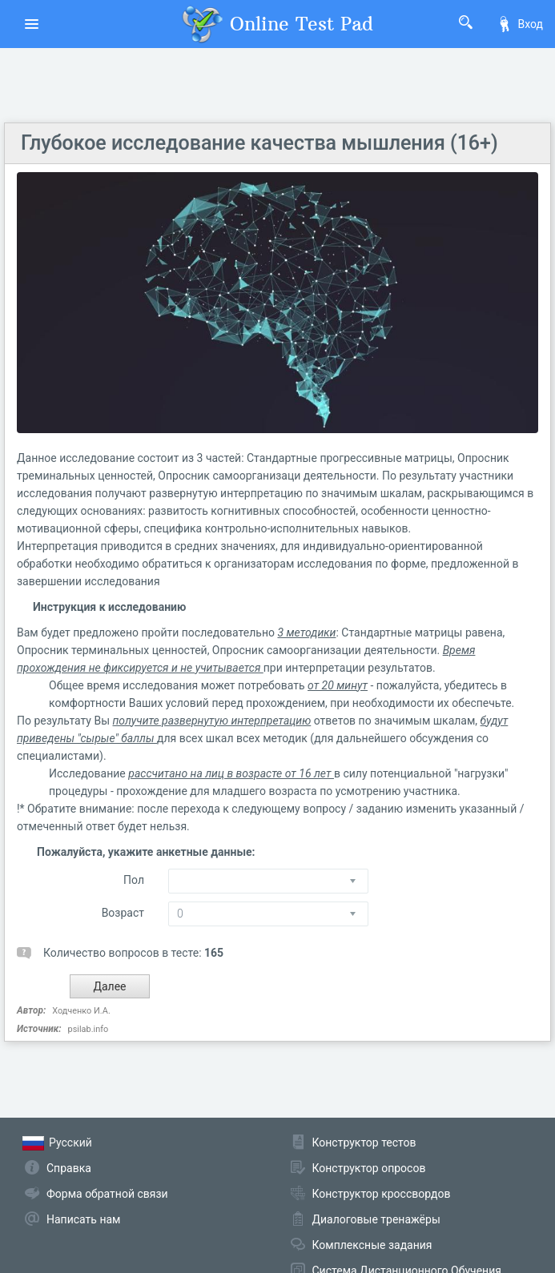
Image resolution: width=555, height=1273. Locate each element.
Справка (68, 1168)
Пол (133, 879)
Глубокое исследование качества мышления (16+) (259, 143)
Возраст (123, 912)
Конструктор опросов (369, 1168)
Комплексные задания (372, 1245)
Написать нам (83, 1219)
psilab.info (87, 1029)
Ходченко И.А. (81, 1011)
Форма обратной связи (107, 1193)
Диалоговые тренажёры (376, 1219)
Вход (520, 24)
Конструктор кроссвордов (381, 1193)
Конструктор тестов (364, 1142)
